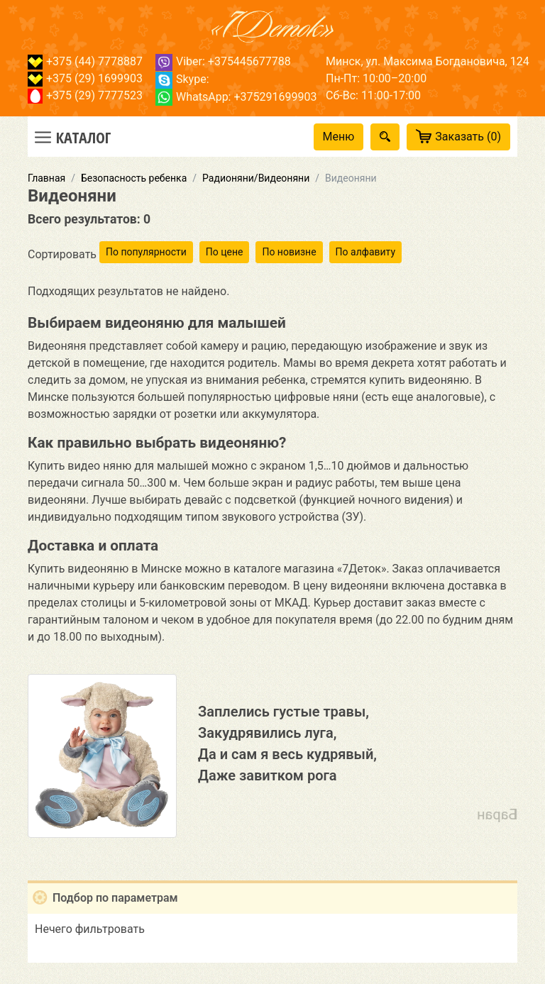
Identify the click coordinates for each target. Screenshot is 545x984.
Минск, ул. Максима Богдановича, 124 (427, 61)
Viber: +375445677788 (223, 61)
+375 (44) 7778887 (85, 61)
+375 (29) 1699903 (85, 78)
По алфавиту (365, 252)
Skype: (182, 79)
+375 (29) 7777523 (85, 95)
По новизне (289, 252)
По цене (224, 252)
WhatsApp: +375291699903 (235, 97)
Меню (339, 136)
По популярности (146, 252)
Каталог (83, 137)
